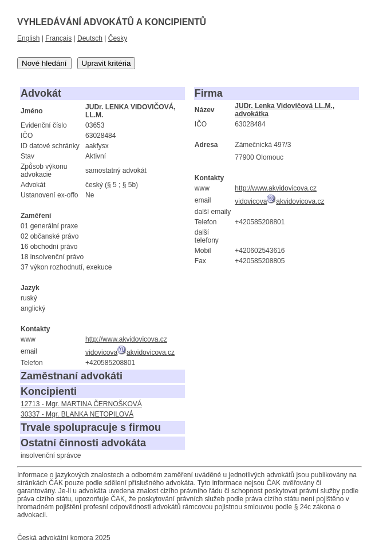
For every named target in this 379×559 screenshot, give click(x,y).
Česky (117, 38)
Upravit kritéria (106, 63)
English (28, 38)
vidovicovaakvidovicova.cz (130, 352)
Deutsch (89, 38)
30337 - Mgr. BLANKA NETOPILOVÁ (77, 414)
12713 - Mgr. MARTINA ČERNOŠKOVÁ (81, 404)
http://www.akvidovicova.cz (126, 339)
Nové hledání (44, 63)
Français (58, 38)
